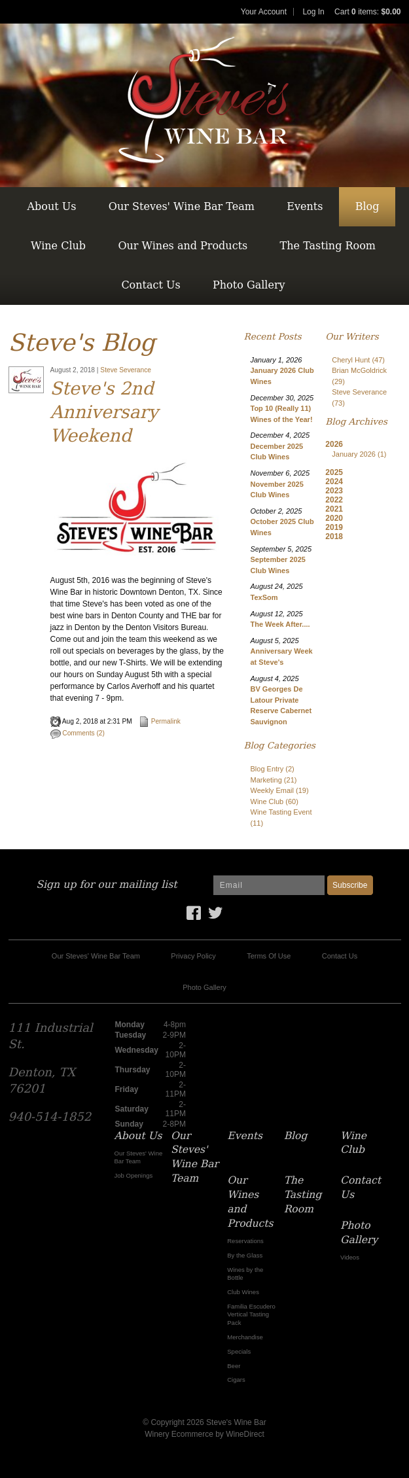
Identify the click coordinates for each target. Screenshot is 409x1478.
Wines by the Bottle (245, 1273)
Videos (349, 1257)
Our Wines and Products (182, 245)
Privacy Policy (193, 956)
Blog (367, 206)
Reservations (245, 1240)
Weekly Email (280, 790)
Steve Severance (125, 370)
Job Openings (134, 1175)
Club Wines (243, 1291)
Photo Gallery (249, 285)
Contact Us (150, 285)
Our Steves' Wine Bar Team (182, 206)
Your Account (264, 11)
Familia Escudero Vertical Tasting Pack (251, 1314)
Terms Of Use (269, 956)
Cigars (236, 1379)
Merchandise (244, 1337)
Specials (239, 1351)
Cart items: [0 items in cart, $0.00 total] (367, 11)
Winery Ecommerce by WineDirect (204, 1434)
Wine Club (58, 245)
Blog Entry (272, 769)
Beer (233, 1365)
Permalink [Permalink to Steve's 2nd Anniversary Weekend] (160, 721)
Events (305, 206)
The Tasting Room (328, 245)
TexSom (264, 597)
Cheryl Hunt (358, 360)
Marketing (274, 780)
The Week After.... (280, 624)
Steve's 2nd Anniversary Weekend (104, 412)
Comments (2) (77, 733)
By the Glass (244, 1255)
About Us (52, 206)
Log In (313, 11)
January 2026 (359, 454)
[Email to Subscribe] (269, 885)
